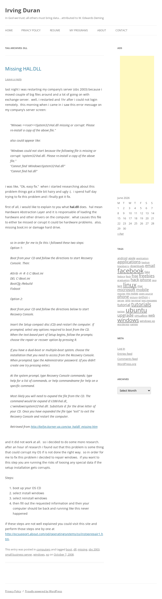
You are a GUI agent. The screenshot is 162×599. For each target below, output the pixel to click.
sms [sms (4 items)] (127, 300)
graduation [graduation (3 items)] (123, 280)
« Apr (120, 234)
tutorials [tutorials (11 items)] (141, 304)
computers (43, 549)
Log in (121, 348)
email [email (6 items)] (150, 265)
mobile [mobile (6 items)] (142, 289)
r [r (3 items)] (149, 297)
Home (9, 30)
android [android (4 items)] (122, 258)
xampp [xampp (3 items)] (134, 324)
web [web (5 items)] (151, 315)
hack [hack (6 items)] (135, 279)
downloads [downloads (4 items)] (137, 266)
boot (69, 549)
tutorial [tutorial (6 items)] (123, 304)
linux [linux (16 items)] (130, 285)
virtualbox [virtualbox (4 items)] (140, 315)
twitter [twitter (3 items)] (121, 311)
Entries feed (124, 354)
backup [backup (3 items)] (146, 262)
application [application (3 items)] (142, 258)
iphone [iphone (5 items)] (145, 279)
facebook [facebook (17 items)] (130, 270)
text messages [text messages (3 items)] (149, 300)
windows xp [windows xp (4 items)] (147, 321)
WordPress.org (126, 364)
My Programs (79, 30)
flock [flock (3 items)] (128, 276)
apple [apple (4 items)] (131, 258)
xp (47, 554)
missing (82, 549)
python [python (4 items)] (143, 297)
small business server (18, 554)
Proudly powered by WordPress (43, 591)
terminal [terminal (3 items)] (136, 300)
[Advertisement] (137, 120)
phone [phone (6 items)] (123, 296)
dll (74, 549)
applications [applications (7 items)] (129, 261)
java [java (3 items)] (154, 280)
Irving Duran (22, 10)
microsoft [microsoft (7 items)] (126, 289)
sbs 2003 (94, 549)
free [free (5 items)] (135, 276)
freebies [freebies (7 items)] (147, 276)
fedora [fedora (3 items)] (121, 276)
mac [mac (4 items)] (140, 286)
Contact (121, 30)
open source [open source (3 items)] (146, 293)
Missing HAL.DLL (23, 68)
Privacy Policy (31, 30)
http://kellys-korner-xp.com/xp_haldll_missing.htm (64, 427)
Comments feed (127, 359)
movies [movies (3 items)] (121, 293)
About (101, 30)
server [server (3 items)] (120, 300)
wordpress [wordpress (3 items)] (123, 324)
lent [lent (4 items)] (119, 286)
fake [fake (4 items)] (147, 272)
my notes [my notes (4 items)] (132, 293)
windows (39, 554)
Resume (55, 30)
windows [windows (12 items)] (128, 319)
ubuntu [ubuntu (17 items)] (136, 310)
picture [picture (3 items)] (134, 297)
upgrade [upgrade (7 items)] (125, 315)
